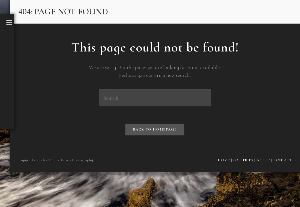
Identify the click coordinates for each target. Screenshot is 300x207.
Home (224, 160)
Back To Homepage (155, 129)
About (263, 160)
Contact (282, 160)
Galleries (243, 160)
